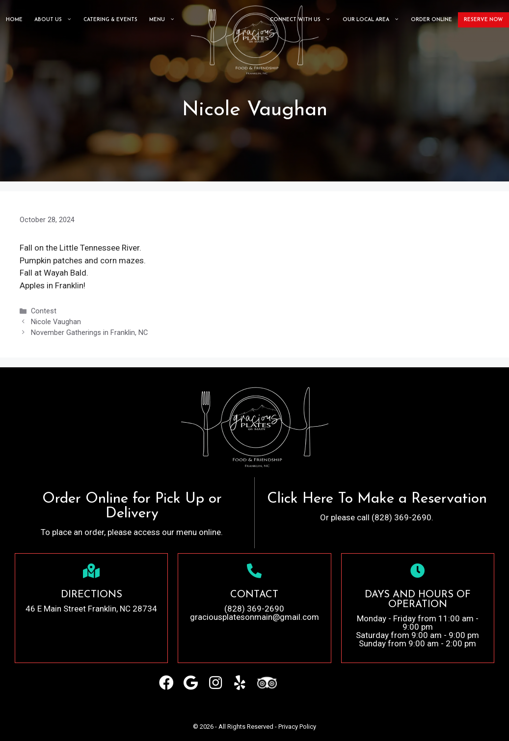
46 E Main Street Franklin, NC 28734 (91, 608)
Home (14, 20)
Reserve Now (483, 20)
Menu (162, 19)
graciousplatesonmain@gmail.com (254, 617)
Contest (43, 311)
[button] (166, 683)
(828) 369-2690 (254, 608)
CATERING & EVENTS (110, 20)
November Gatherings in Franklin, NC (89, 333)
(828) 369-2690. (402, 517)
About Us (53, 19)
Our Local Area (371, 19)
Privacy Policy (297, 726)
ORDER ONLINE (431, 20)
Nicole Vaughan (56, 322)
